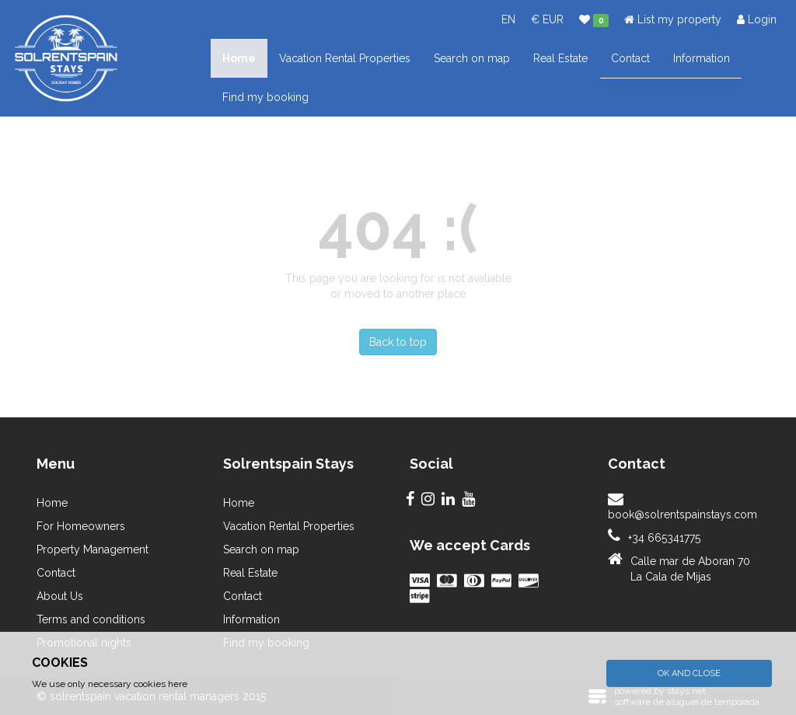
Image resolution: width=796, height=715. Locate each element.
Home (239, 58)
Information (701, 58)
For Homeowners (81, 526)
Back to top (398, 342)
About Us (60, 596)
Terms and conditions (91, 619)
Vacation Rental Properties (344, 58)
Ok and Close (689, 673)
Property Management (92, 549)
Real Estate (560, 58)
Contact (630, 58)
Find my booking (265, 97)
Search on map (472, 58)
